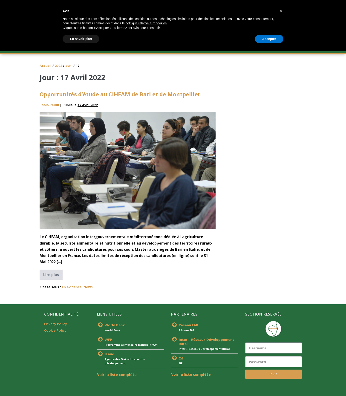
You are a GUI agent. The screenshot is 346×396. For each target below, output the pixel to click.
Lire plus (53, 273)
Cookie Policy (55, 330)
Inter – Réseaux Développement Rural (206, 341)
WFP (108, 339)
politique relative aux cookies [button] (146, 368)
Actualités (156, 48)
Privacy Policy (55, 324)
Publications (230, 48)
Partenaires (201, 48)
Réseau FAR (188, 325)
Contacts (276, 48)
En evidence (72, 287)
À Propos (71, 48)
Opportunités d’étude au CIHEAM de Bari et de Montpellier (120, 94)
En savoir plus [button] (81, 383)
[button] (281, 355)
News (88, 287)
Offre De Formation (103, 48)
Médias (255, 48)
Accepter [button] (269, 383)
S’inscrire (134, 48)
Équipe (177, 48)
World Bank (115, 325)
